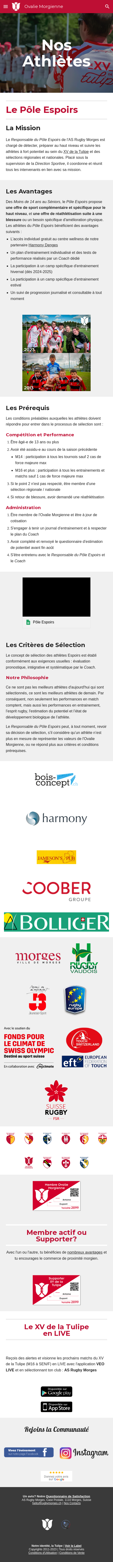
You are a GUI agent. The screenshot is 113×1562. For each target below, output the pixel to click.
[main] (56, 53)
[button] (5, 6)
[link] (56, 602)
